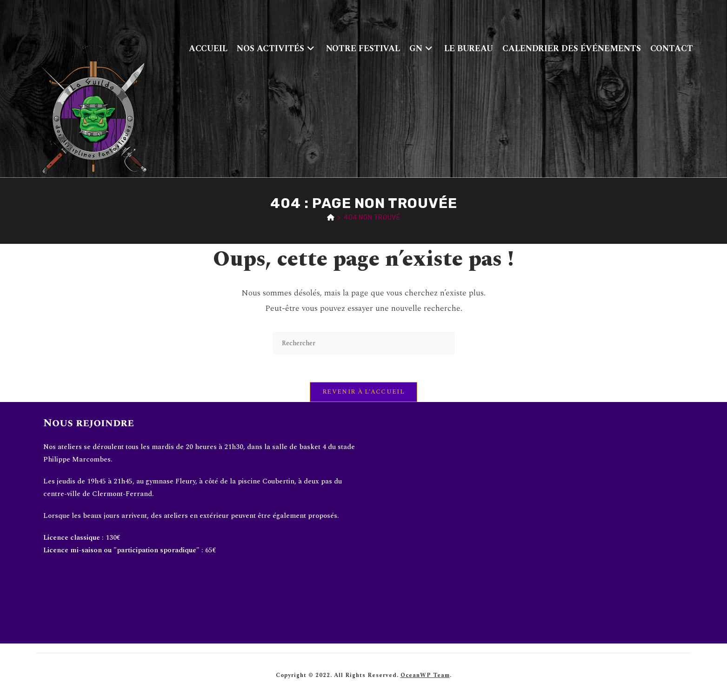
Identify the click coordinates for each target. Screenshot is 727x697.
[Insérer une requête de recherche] (363, 343)
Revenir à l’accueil (363, 391)
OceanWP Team (425, 675)
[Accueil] (331, 217)
